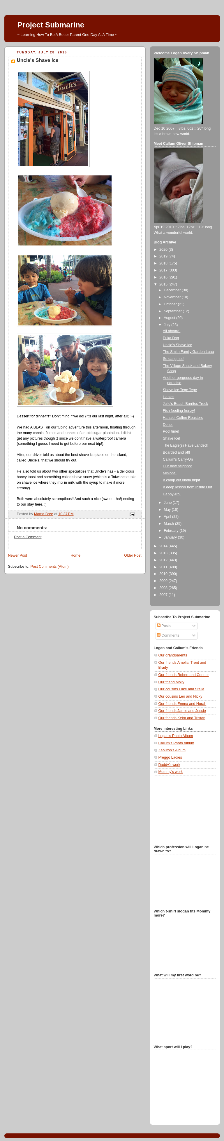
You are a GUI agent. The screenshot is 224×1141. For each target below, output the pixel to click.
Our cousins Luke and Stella (181, 689)
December (173, 290)
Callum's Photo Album (176, 743)
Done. (168, 425)
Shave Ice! (171, 438)
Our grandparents (172, 655)
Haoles (168, 397)
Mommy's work (170, 772)
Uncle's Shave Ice (177, 345)
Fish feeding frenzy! (179, 411)
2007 (164, 595)
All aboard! (171, 331)
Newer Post (17, 555)
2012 (164, 560)
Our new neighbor (177, 466)
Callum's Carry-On (178, 459)
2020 (164, 250)
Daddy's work (169, 765)
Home (75, 555)
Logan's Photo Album (175, 736)
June (168, 503)
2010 (164, 574)
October (171, 304)
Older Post (133, 555)
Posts (164, 626)
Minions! (170, 473)
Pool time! (171, 431)
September (173, 311)
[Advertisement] (183, 810)
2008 (164, 588)
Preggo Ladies (170, 757)
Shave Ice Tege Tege (180, 390)
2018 (164, 263)
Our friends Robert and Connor (183, 675)
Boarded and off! (176, 452)
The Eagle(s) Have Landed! (185, 445)
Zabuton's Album (172, 750)
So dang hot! (173, 359)
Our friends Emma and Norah (182, 704)
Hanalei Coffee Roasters (183, 418)
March (169, 524)
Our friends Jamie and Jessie (182, 711)
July (167, 325)
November (173, 297)
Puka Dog (171, 338)
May (168, 510)
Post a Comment (28, 537)
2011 (164, 567)
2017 (164, 270)
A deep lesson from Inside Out (187, 487)
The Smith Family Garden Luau (188, 352)
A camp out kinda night (181, 480)
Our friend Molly (171, 682)
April (168, 517)
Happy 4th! (172, 494)
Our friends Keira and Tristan (181, 718)
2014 (164, 546)
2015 (164, 284)
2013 (164, 553)
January (171, 537)
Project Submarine (50, 24)
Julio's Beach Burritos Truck (185, 404)
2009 (164, 581)
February (171, 531)
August (170, 318)
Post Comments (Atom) (50, 567)
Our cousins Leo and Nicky (180, 696)
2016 (164, 277)
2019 (164, 256)
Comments (168, 635)
